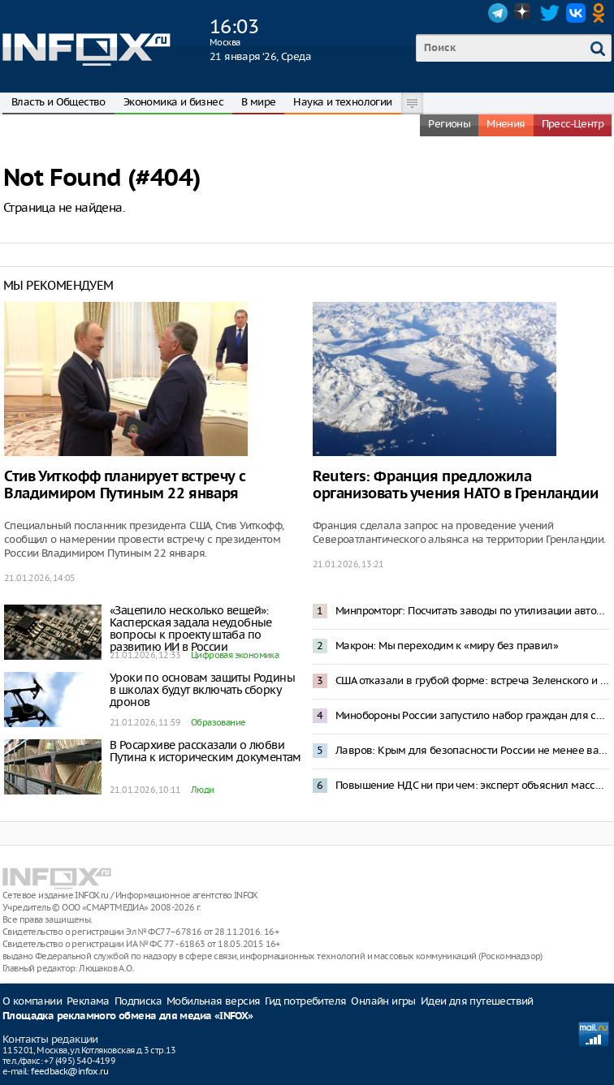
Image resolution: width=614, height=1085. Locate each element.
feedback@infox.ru (69, 1071)
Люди (202, 789)
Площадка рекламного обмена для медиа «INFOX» (127, 1016)
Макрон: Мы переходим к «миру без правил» (446, 645)
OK (602, 13)
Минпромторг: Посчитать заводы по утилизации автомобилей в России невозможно (472, 611)
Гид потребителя (305, 1001)
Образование (218, 722)
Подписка (138, 1001)
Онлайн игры (383, 1001)
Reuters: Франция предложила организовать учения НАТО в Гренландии (455, 485)
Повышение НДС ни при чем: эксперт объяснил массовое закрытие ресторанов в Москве (472, 785)
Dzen (524, 13)
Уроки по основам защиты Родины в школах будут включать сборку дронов (202, 689)
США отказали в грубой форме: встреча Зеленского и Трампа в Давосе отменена (472, 680)
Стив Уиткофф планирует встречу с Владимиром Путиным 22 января (124, 485)
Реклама (88, 1001)
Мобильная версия (213, 1001)
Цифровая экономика (235, 655)
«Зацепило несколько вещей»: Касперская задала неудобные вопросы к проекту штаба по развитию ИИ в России (191, 628)
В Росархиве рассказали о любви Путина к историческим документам (205, 751)
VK (576, 13)
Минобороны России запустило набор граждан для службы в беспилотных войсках (472, 715)
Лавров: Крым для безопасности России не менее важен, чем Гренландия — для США (472, 750)
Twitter (550, 13)
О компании (32, 1001)
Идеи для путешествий (477, 1001)
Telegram (498, 13)
